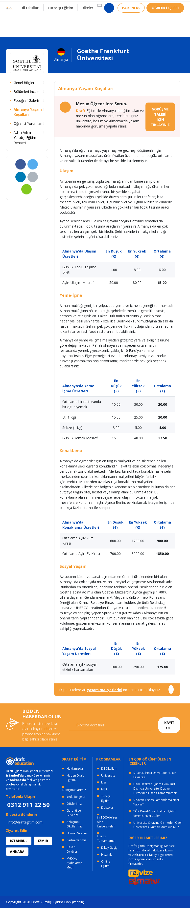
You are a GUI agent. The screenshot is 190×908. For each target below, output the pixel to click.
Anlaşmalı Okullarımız (74, 824)
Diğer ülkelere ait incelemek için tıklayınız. (110, 689)
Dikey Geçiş (109, 847)
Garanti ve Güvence (74, 812)
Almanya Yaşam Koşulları (28, 112)
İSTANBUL (18, 840)
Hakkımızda (75, 768)
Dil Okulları (109, 768)
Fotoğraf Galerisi (27, 100)
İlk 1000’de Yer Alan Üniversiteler (107, 821)
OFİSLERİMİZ (46, 5)
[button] (98, 20)
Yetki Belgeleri (76, 797)
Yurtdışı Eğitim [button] (58, 22)
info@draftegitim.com (25, 822)
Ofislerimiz (74, 804)
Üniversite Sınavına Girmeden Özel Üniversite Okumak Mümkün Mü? (157, 825)
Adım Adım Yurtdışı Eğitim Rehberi (25, 137)
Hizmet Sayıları (77, 833)
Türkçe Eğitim (106, 798)
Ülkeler (86, 22)
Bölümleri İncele (26, 91)
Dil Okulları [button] (27, 22)
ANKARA (17, 851)
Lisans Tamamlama (106, 838)
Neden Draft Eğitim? (75, 777)
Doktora (107, 807)
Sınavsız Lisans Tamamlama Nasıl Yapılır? (156, 802)
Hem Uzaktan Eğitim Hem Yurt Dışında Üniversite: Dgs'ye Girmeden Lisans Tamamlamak (155, 788)
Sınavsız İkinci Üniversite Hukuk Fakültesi (154, 775)
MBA (104, 789)
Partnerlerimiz (76, 840)
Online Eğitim (105, 863)
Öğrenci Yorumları (28, 123)
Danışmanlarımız (74, 790)
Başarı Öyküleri (72, 849)
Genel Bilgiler (24, 82)
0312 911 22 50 (171, 6)
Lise (104, 782)
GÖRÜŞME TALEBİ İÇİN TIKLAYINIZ (160, 117)
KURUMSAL (76, 5)
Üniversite (108, 775)
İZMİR (43, 840)
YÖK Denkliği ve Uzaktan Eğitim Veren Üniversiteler (154, 813)
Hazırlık (106, 854)
